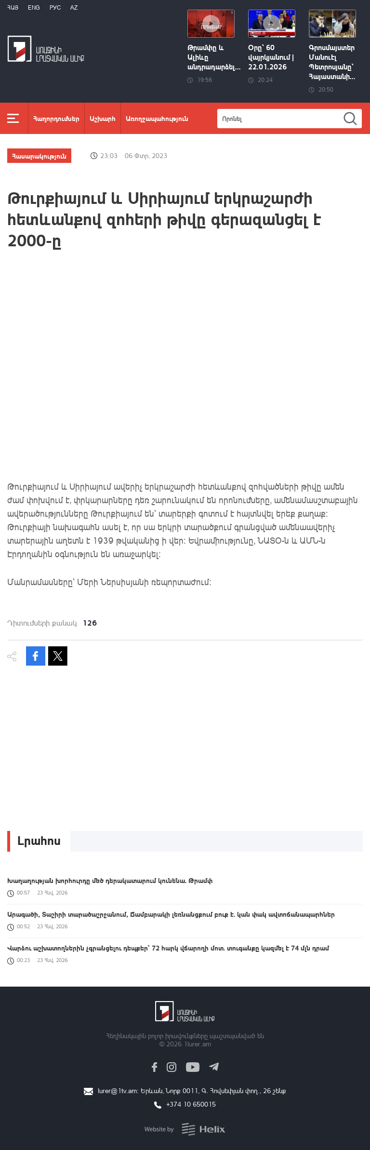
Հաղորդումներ (56, 118)
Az (74, 7)
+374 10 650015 (191, 1104)
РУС (55, 7)
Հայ (12, 7)
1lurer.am (197, 1044)
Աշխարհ (103, 118)
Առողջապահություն (157, 118)
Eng (34, 7)
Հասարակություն (39, 155)
